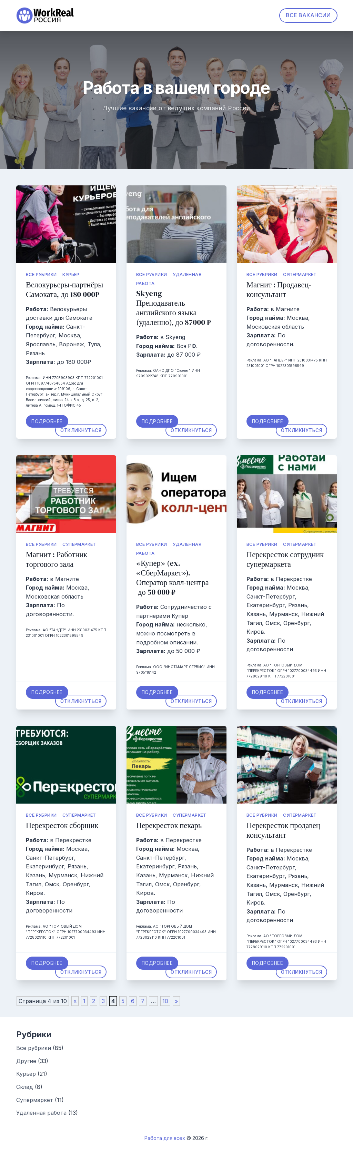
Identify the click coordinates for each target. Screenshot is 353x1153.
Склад (24, 1086)
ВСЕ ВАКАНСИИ (308, 15)
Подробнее (47, 421)
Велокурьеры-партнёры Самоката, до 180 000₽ (64, 289)
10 (165, 1001)
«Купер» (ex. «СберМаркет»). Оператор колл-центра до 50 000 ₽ (172, 578)
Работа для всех (164, 1138)
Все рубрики (41, 274)
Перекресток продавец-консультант (284, 830)
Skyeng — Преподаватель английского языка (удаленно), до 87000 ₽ (173, 308)
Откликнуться (80, 430)
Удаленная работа (41, 1112)
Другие (26, 1061)
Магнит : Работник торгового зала (56, 559)
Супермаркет (299, 274)
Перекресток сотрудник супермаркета (285, 559)
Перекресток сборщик (62, 825)
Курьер (70, 274)
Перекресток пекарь (169, 825)
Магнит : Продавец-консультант (278, 289)
